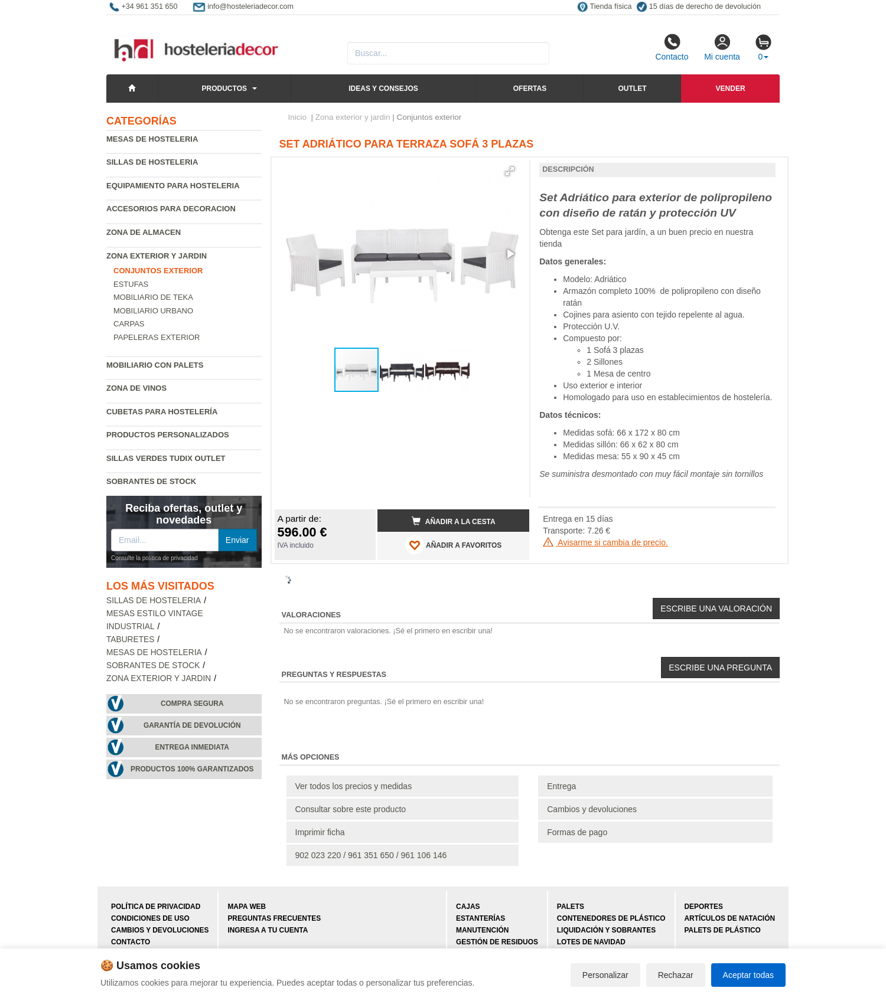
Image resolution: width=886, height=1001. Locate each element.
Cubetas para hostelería (161, 411)
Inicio (297, 117)
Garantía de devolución (192, 725)
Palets (570, 906)
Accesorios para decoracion (171, 208)
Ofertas (529, 88)
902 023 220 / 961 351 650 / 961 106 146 (371, 855)
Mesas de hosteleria (152, 139)
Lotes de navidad (591, 942)
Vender (730, 88)
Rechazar (675, 975)
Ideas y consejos (383, 88)
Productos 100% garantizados (192, 769)
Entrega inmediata (192, 747)
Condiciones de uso (150, 918)
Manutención (482, 930)
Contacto (671, 47)
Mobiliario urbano (153, 310)
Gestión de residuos (497, 942)
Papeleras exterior (156, 337)
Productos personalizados (167, 434)
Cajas (468, 906)
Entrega (561, 786)
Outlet (632, 88)
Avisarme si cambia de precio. (605, 542)
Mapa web (246, 906)
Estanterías (480, 918)
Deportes (704, 906)
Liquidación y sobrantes (606, 930)
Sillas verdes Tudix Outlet (166, 458)
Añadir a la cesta (454, 521)
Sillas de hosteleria (152, 162)
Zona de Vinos (136, 388)
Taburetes (130, 639)
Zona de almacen (143, 232)
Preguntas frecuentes (274, 918)
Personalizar (605, 975)
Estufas (130, 284)
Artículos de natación (730, 918)
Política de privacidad (155, 906)
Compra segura (192, 703)
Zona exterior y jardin (156, 255)
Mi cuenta (722, 47)
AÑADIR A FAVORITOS (453, 544)
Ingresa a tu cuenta (267, 930)
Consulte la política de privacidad (154, 558)
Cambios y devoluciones (592, 809)
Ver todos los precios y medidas (353, 786)
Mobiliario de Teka (153, 297)
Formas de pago (577, 832)
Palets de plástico (723, 930)
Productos (224, 88)
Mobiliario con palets (154, 365)
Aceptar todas (748, 975)
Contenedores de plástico (611, 918)
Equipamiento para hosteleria (173, 185)
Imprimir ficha (320, 832)
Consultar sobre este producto (350, 809)
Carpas (129, 323)
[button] (509, 171)
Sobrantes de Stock (151, 481)
